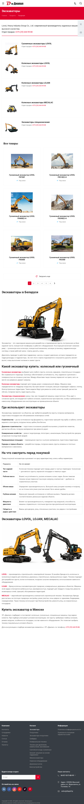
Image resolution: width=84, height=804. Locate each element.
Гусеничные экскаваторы (11, 372)
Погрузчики (34, 732)
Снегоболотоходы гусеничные (40, 750)
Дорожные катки (36, 764)
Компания (5, 726)
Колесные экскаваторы (11, 384)
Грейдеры (33, 739)
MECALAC (5, 596)
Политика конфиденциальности (69, 729)
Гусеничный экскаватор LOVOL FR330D (62, 258)
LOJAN (4, 586)
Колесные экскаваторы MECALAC (37, 102)
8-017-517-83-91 (67, 775)
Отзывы (5, 742)
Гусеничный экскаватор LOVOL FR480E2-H (22, 217)
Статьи (4, 739)
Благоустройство (36, 767)
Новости (5, 735)
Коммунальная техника (38, 742)
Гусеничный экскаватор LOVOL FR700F (22, 176)
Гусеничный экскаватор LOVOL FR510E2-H (62, 176)
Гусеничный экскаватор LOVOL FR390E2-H (62, 217)
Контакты (5, 729)
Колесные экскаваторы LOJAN (36, 83)
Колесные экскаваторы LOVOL (36, 63)
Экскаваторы (34, 729)
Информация (63, 726)
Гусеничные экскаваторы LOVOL (37, 43)
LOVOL (4, 574)
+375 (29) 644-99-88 (24, 32)
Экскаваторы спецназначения (36, 122)
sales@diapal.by (67, 791)
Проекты (5, 745)
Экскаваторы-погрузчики (39, 735)
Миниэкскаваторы (36, 758)
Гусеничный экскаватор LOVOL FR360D (22, 258)
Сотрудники (6, 732)
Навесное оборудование (38, 761)
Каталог (33, 726)
